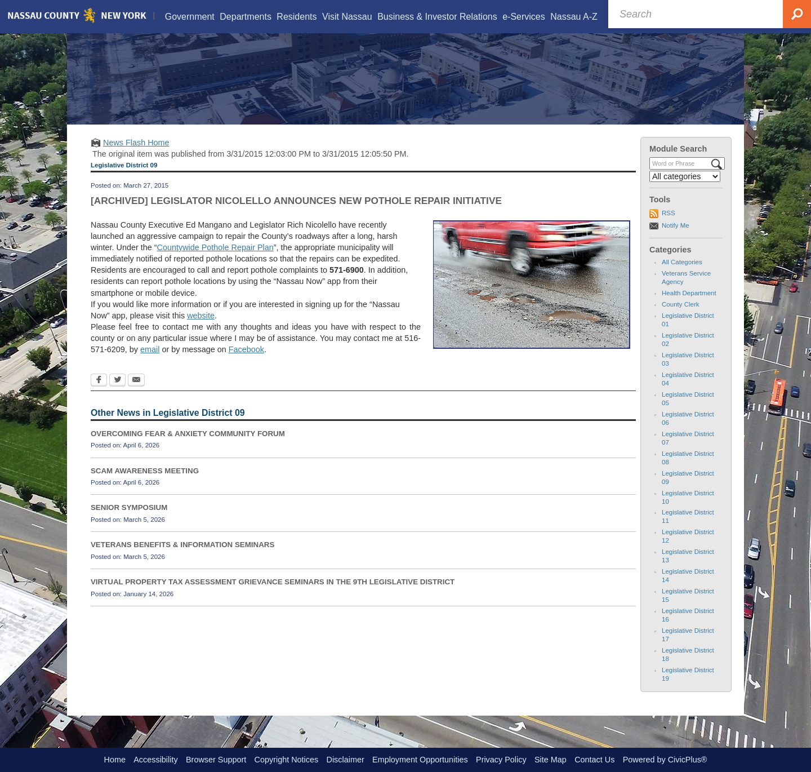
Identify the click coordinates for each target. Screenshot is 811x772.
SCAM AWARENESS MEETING (145, 485)
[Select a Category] (684, 190)
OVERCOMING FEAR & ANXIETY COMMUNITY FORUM (188, 447)
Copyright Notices (287, 759)
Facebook (246, 364)
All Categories (682, 276)
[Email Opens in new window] (136, 395)
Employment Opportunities (420, 759)
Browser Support (216, 759)
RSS (668, 227)
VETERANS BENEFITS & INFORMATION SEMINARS (182, 558)
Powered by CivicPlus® (665, 759)
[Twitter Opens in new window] (117, 395)
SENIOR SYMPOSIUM (129, 522)
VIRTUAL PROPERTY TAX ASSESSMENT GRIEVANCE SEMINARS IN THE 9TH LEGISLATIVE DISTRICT (272, 596)
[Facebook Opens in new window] (99, 395)
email (149, 364)
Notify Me (675, 239)
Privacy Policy (501, 759)
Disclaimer (345, 759)
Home (115, 759)
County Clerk (680, 318)
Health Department (689, 307)
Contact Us (594, 759)
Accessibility (155, 759)
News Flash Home (136, 156)
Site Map (550, 759)
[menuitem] (189, 16)
